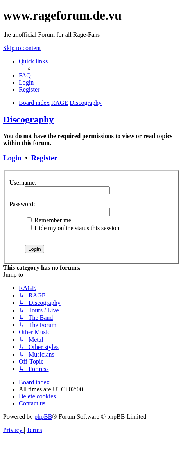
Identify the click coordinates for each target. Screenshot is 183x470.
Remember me (49, 220)
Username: (22, 182)
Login (12, 158)
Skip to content (22, 48)
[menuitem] (25, 75)
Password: (22, 204)
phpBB (43, 416)
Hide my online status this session (73, 228)
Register (44, 158)
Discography (28, 119)
